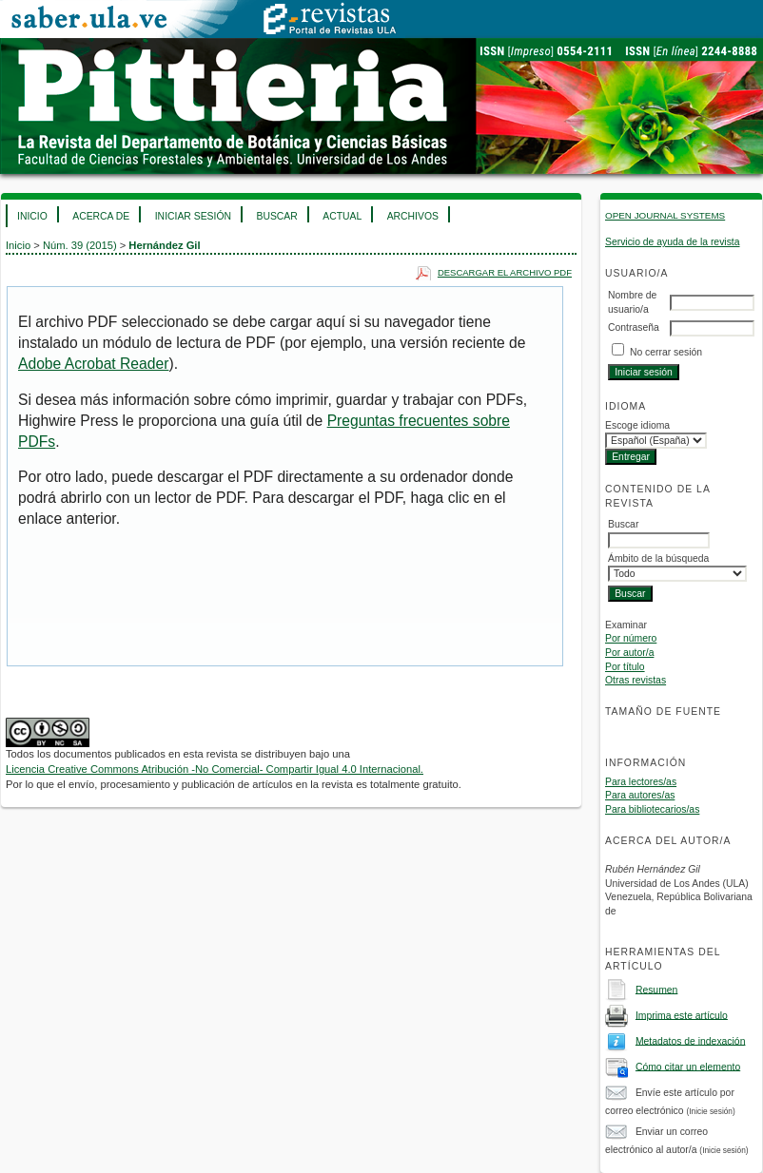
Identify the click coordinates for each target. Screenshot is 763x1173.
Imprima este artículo (682, 1015)
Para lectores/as (640, 782)
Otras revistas (635, 680)
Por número (630, 638)
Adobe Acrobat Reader (93, 364)
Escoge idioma (637, 425)
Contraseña (633, 327)
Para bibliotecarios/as (652, 809)
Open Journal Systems (665, 215)
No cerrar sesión (666, 352)
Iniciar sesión (193, 216)
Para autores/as (640, 795)
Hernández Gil (164, 245)
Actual (342, 216)
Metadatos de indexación (691, 1040)
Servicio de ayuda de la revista (672, 242)
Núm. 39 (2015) (80, 245)
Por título (625, 667)
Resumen (656, 989)
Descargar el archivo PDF (505, 272)
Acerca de (100, 216)
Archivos (413, 216)
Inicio (32, 216)
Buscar (276, 216)
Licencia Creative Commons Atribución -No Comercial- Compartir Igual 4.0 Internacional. (214, 769)
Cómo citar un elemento (688, 1066)
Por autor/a (629, 652)
